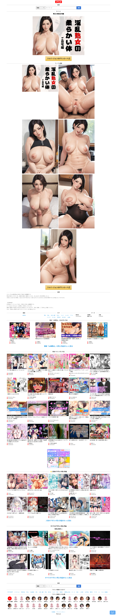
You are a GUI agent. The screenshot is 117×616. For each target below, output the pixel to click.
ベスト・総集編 (104, 592)
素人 (57, 592)
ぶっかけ (67, 315)
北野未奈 (40, 606)
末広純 (34, 606)
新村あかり (82, 599)
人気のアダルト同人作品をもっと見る (58, 520)
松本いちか (76, 599)
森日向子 (46, 606)
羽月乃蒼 (94, 599)
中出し (58, 315)
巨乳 (36, 592)
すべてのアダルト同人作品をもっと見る (58, 578)
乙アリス (28, 606)
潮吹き (91, 592)
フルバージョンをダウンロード (58, 58)
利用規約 (53, 612)
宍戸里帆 (76, 606)
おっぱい (54, 317)
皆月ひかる (64, 599)
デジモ (95, 592)
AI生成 (68, 317)
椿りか (58, 599)
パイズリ (49, 317)
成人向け (64, 317)
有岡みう (52, 606)
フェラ (62, 315)
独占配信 (32, 592)
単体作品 (23, 592)
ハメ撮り (81, 592)
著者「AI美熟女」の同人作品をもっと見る (58, 346)
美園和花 (46, 599)
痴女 (77, 592)
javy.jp (58, 2)
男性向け (59, 317)
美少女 (49, 592)
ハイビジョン (17, 592)
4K (99, 592)
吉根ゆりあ (64, 606)
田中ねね (82, 606)
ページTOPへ (113, 612)
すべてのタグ (10, 592)
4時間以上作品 (67, 592)
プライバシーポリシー (60, 612)
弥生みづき (33, 599)
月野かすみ (100, 599)
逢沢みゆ (22, 599)
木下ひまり (39, 599)
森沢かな (52, 599)
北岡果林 (16, 599)
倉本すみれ (106, 599)
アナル (71, 315)
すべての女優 (9, 599)
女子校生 (87, 592)
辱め (45, 315)
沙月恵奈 (88, 599)
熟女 (48, 315)
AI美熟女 (24, 315)
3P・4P (73, 592)
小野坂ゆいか (15, 606)
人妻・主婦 (53, 315)
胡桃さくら (57, 606)
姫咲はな (10, 606)
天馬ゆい (70, 599)
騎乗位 (61, 592)
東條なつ (88, 606)
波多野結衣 (27, 599)
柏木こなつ (21, 606)
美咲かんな (70, 606)
